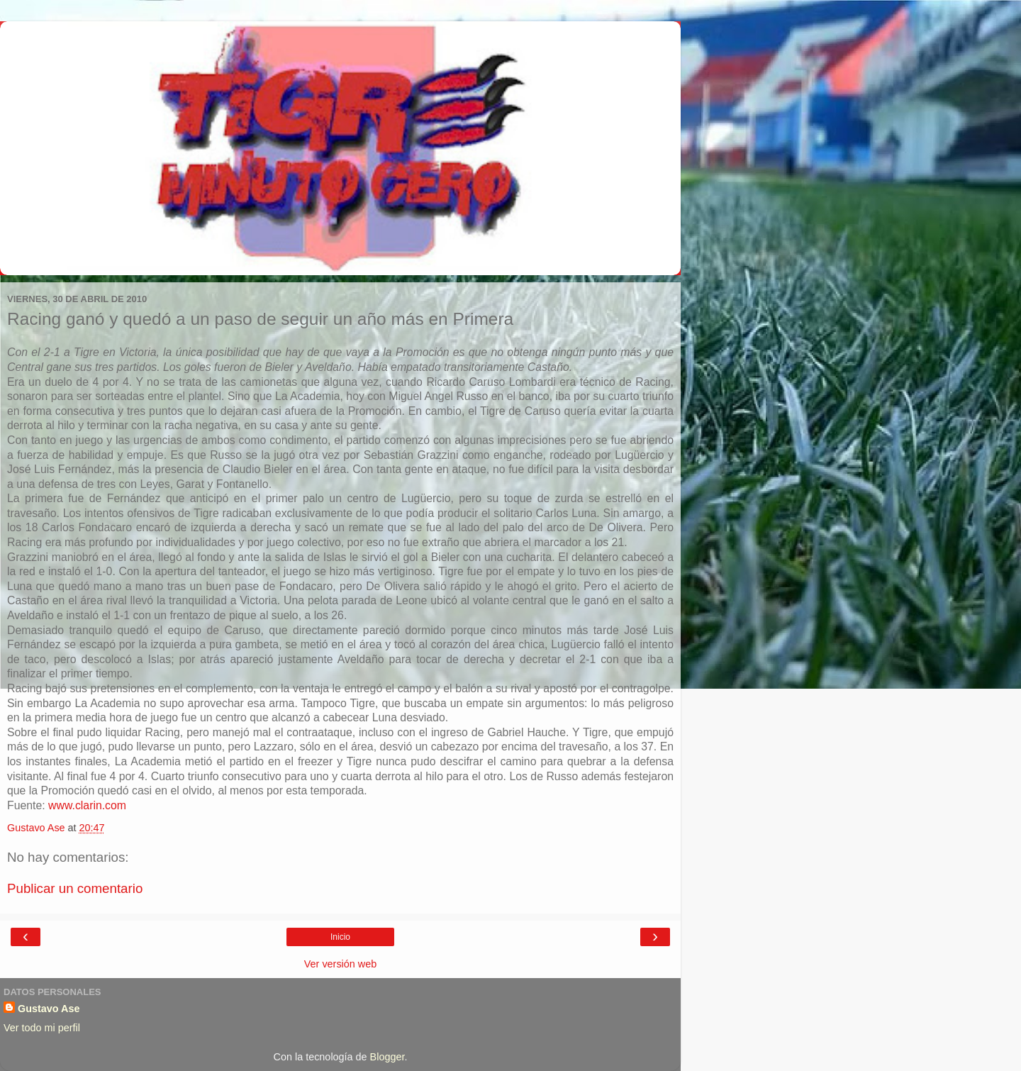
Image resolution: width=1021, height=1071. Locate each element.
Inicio (340, 937)
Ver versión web (340, 964)
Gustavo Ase (48, 1008)
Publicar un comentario (75, 888)
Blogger (387, 1056)
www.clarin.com (87, 805)
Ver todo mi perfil (42, 1027)
